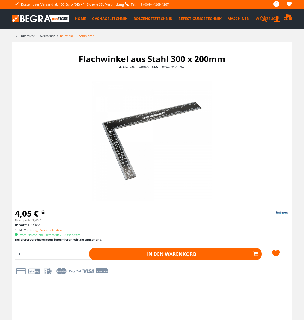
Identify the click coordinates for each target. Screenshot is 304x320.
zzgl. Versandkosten (47, 230)
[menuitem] (273, 4)
